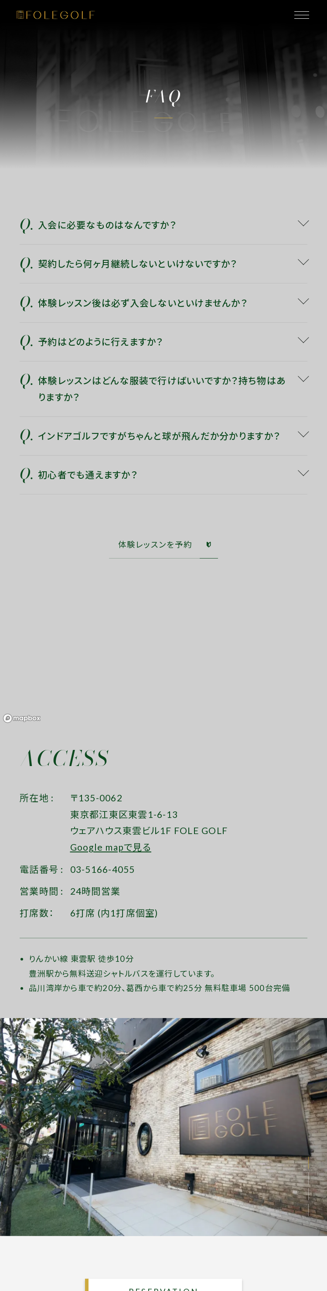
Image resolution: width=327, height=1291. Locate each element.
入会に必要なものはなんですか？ (107, 224)
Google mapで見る (110, 846)
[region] (163, 660)
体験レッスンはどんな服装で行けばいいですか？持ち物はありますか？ (162, 388)
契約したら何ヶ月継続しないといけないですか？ (138, 263)
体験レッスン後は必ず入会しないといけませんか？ (143, 302)
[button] (308, 1163)
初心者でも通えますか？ (88, 474)
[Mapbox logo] (22, 718)
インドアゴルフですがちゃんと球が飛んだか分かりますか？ (159, 435)
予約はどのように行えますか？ (101, 341)
